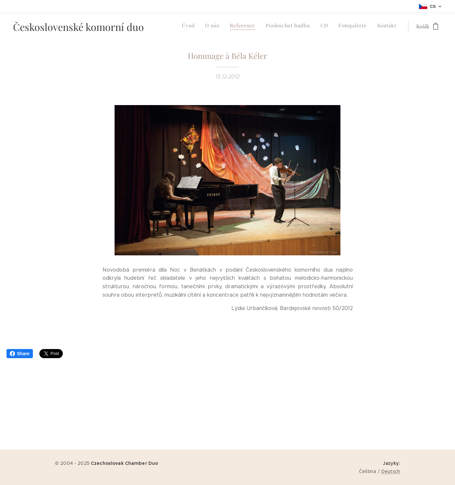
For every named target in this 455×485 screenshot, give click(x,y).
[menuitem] (335, 26)
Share (20, 353)
